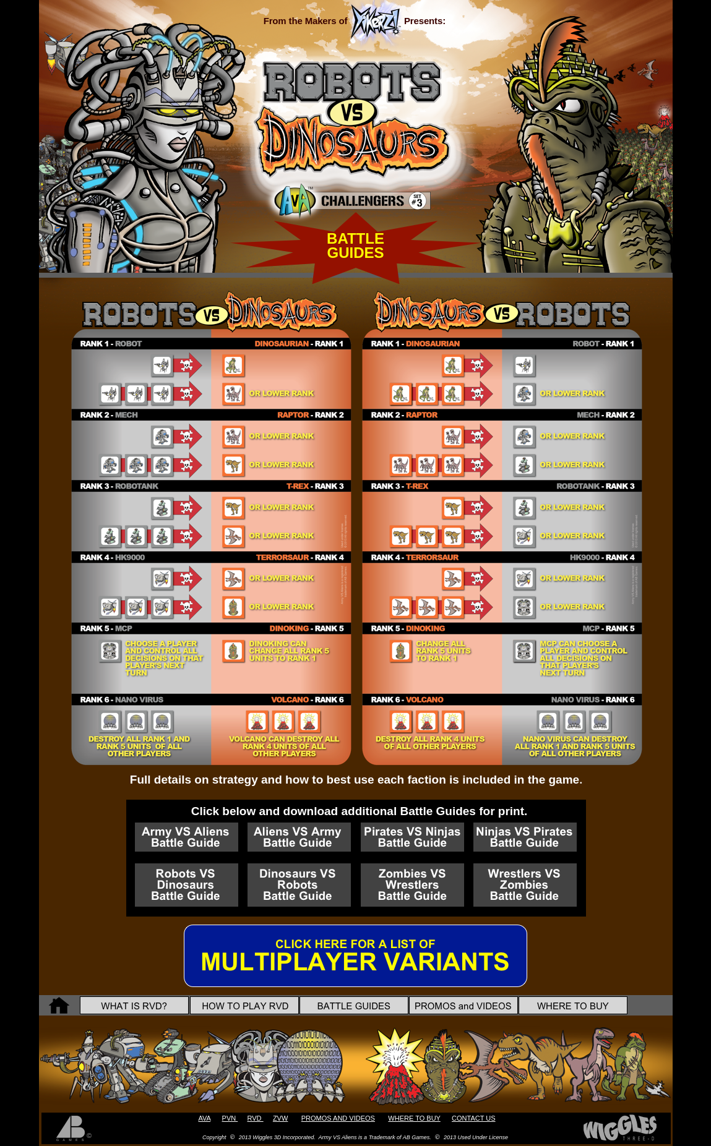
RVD (256, 1118)
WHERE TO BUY (414, 1118)
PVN (230, 1118)
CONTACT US (474, 1118)
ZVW (280, 1118)
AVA (204, 1118)
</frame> (192, 67)
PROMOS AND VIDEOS (338, 1118)
